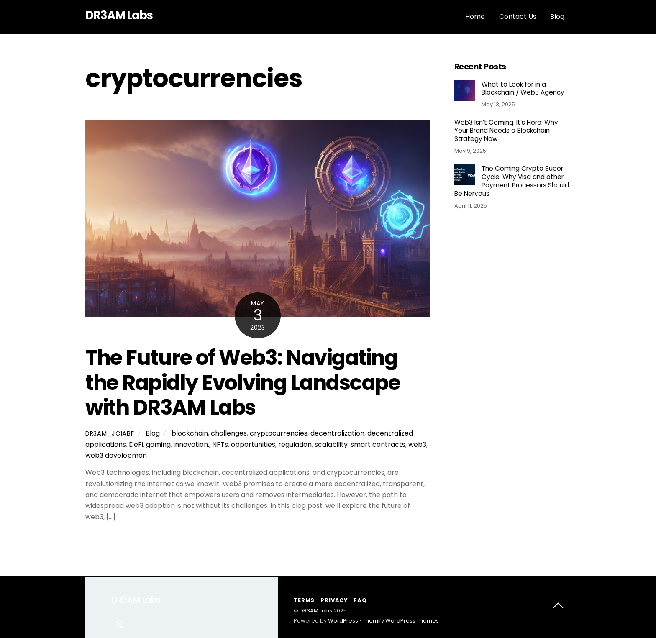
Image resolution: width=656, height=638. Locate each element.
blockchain (190, 433)
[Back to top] (558, 607)
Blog (557, 16)
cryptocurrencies (279, 433)
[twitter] (119, 623)
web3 (417, 444)
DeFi (136, 444)
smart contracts (378, 444)
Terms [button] (304, 600)
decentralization (337, 433)
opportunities (253, 444)
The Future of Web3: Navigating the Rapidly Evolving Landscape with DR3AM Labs (242, 382)
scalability (331, 444)
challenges (229, 433)
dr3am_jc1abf (109, 433)
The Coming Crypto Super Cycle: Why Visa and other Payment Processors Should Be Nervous (511, 180)
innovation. (191, 444)
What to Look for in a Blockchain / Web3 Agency (523, 88)
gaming (158, 444)
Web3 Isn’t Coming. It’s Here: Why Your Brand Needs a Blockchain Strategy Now (506, 130)
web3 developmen (116, 455)
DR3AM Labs (316, 611)
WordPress (343, 621)
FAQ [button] (360, 600)
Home (475, 16)
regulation (295, 444)
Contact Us (517, 16)
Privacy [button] (333, 600)
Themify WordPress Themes (401, 621)
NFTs (220, 444)
